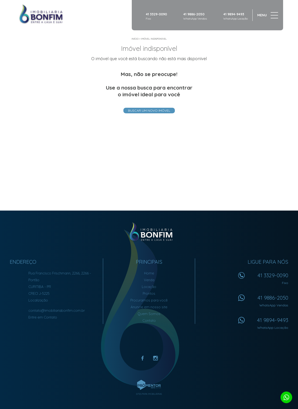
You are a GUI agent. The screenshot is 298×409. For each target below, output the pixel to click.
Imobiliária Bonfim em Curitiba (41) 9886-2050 (149, 231)
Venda (149, 280)
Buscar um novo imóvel (149, 110)
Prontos (149, 293)
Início (135, 38)
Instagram (155, 358)
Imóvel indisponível (154, 38)
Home (149, 273)
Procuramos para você (149, 300)
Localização (38, 300)
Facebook (142, 358)
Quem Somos (149, 314)
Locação (149, 286)
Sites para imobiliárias (149, 394)
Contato (149, 320)
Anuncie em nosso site (149, 307)
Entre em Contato (42, 317)
